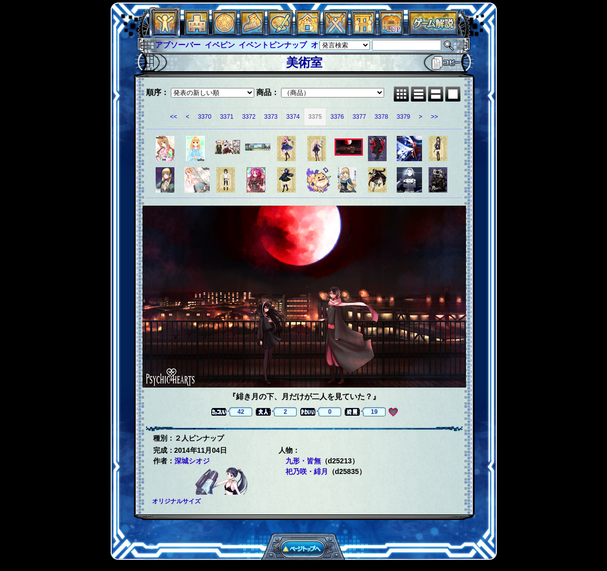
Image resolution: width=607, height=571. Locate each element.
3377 (359, 116)
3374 (293, 116)
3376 (337, 116)
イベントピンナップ (273, 44)
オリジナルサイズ (176, 501)
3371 (227, 116)
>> (434, 116)
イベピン (220, 44)
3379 (403, 116)
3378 (381, 116)
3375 (315, 116)
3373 (271, 116)
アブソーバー (178, 44)
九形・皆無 (303, 461)
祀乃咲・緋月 (307, 471)
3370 (204, 116)
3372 (249, 116)
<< (173, 116)
